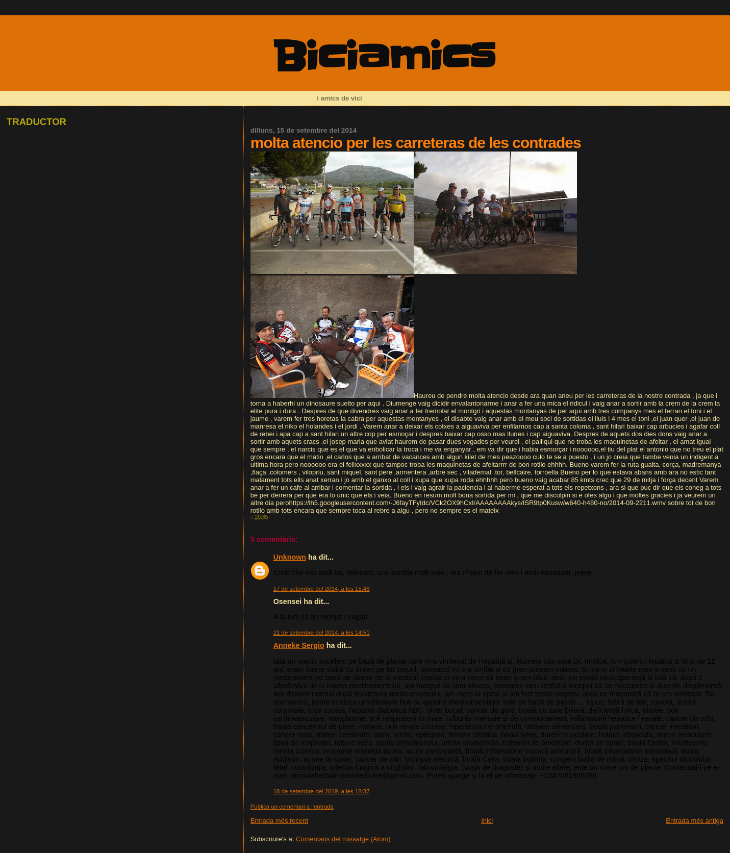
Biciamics (383, 57)
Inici (487, 820)
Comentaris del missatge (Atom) (343, 839)
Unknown (289, 557)
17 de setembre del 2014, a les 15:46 (321, 589)
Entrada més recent (279, 820)
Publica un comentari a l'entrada (292, 807)
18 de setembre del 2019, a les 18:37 (321, 791)
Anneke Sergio (298, 645)
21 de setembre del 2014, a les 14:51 (321, 633)
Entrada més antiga (694, 820)
